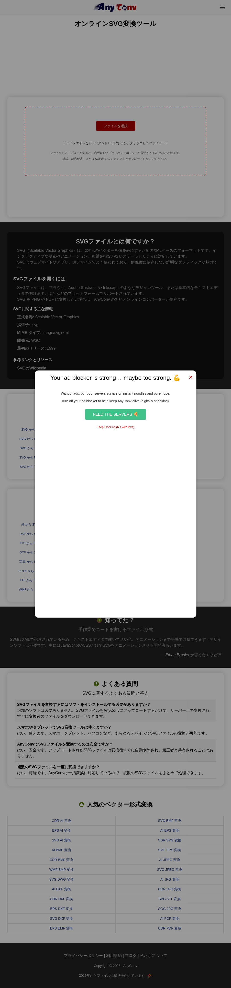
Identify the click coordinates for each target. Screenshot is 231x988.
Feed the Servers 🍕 (115, 414)
